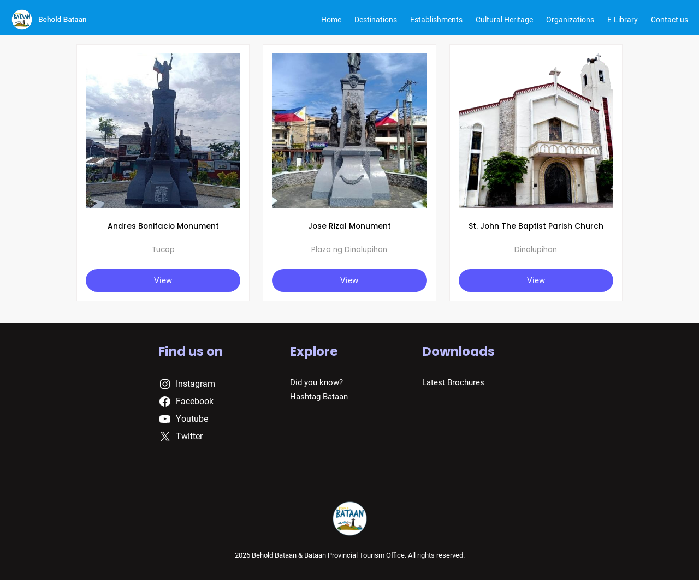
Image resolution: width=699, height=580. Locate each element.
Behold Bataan (62, 19)
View (163, 280)
